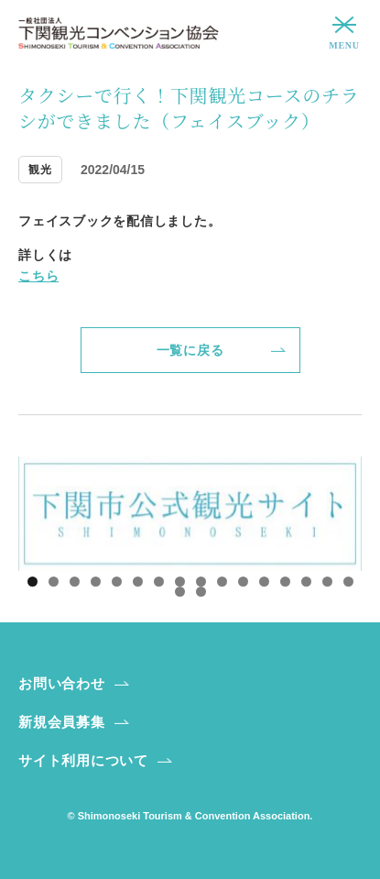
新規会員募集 (61, 722)
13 (285, 582)
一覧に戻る (190, 350)
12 (264, 582)
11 (243, 582)
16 (348, 582)
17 (180, 592)
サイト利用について (83, 760)
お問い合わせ (61, 683)
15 (327, 582)
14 (306, 582)
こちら (38, 276)
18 (201, 592)
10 (222, 582)
